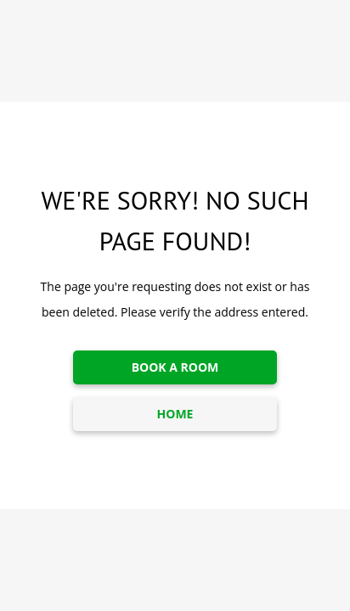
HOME (175, 414)
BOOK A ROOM (175, 367)
